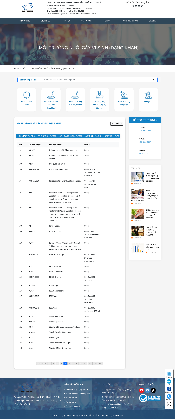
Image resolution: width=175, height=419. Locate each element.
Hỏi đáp (107, 21)
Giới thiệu (46, 21)
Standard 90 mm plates (71, 136)
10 (85, 363)
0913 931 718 (144, 153)
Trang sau (97, 363)
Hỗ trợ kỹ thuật (130, 21)
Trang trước (42, 363)
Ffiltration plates (47, 136)
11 (90, 363)
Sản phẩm (86, 21)
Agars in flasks (93, 136)
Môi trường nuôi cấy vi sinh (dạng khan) (39, 123)
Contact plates (27, 136)
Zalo (169, 382)
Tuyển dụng (71, 402)
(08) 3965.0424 (145, 131)
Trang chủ (24, 21)
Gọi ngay (169, 397)
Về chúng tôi (71, 398)
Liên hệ (152, 21)
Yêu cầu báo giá (73, 406)
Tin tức (66, 21)
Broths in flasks (113, 136)
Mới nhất (116, 124)
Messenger (169, 375)
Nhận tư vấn (169, 390)
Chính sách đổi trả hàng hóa (78, 394)
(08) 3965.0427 (145, 142)
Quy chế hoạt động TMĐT (77, 389)
